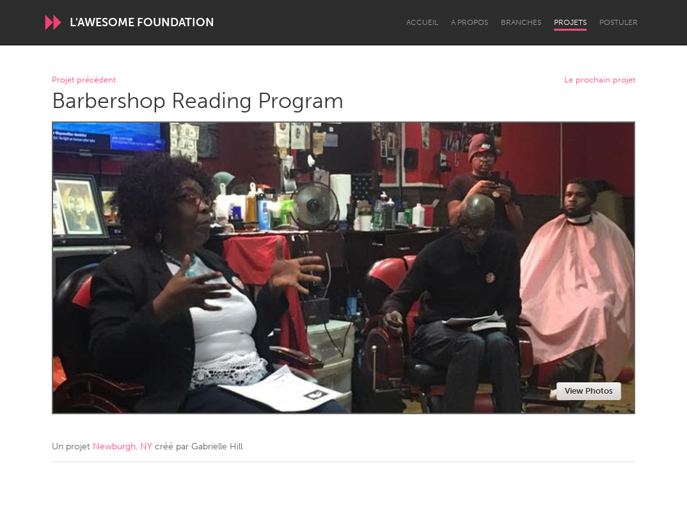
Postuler (618, 22)
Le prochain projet (599, 80)
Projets (570, 22)
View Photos (589, 391)
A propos (469, 22)
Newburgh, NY (122, 446)
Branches (521, 22)
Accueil (422, 22)
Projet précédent (84, 80)
